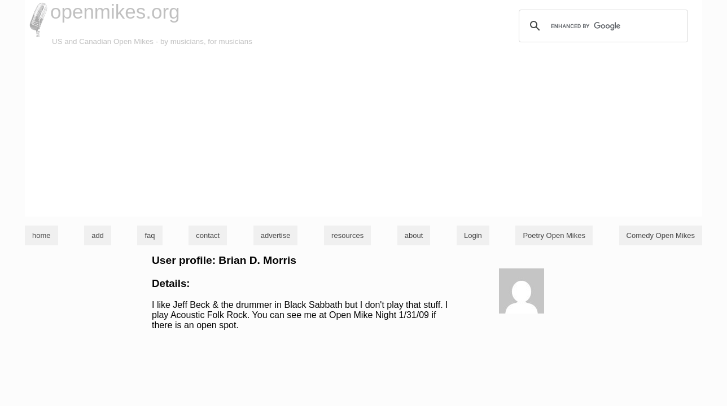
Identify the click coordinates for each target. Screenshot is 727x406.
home (41, 235)
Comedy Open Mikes (661, 235)
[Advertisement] (363, 132)
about (414, 235)
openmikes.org (115, 12)
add (97, 235)
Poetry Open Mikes (554, 235)
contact (208, 235)
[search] (601, 26)
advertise (276, 235)
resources (347, 235)
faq (149, 235)
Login (473, 235)
